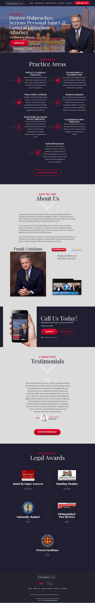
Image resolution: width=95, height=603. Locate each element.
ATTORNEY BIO (59, 250)
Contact (69, 3)
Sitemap (64, 589)
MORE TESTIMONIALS (47, 432)
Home (31, 3)
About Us (36, 589)
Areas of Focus (51, 3)
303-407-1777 (62, 594)
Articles (61, 3)
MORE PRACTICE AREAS (47, 173)
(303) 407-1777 (82, 3)
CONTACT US (19, 43)
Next (73, 403)
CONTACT (49, 332)
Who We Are (39, 3)
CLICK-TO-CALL (67, 332)
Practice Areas (46, 589)
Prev (22, 403)
